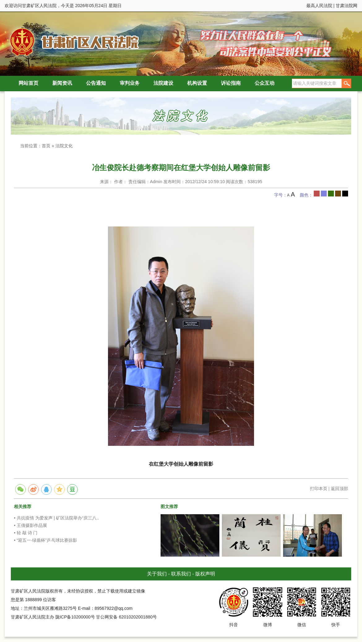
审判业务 (130, 83)
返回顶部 (339, 488)
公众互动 (264, 83)
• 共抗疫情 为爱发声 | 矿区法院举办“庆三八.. (56, 517)
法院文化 (64, 145)
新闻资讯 (62, 83)
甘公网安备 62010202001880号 (126, 616)
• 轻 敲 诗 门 (25, 532)
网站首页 (28, 83)
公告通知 (96, 83)
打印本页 (318, 488)
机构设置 (197, 83)
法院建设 (163, 83)
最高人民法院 (319, 5)
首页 (46, 145)
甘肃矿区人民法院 (73, 41)
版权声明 (205, 573)
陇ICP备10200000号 (75, 616)
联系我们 (181, 573)
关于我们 (157, 573)
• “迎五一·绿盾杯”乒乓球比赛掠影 (45, 540)
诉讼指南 (231, 83)
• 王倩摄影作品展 (30, 525)
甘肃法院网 (346, 5)
